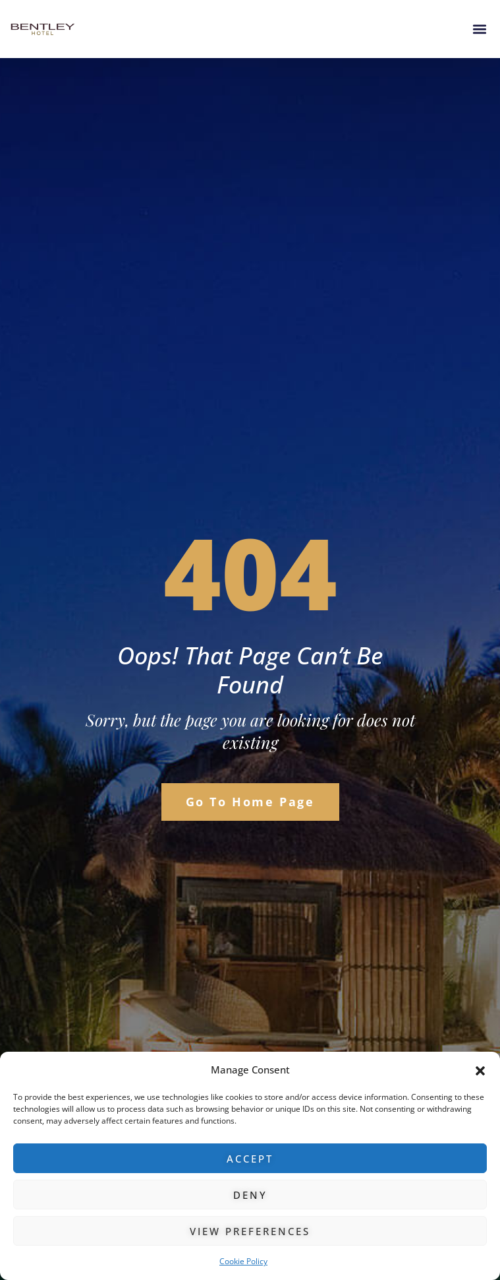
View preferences (250, 1231)
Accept (250, 1158)
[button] (480, 1070)
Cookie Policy (243, 1261)
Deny (250, 1194)
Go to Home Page (250, 802)
